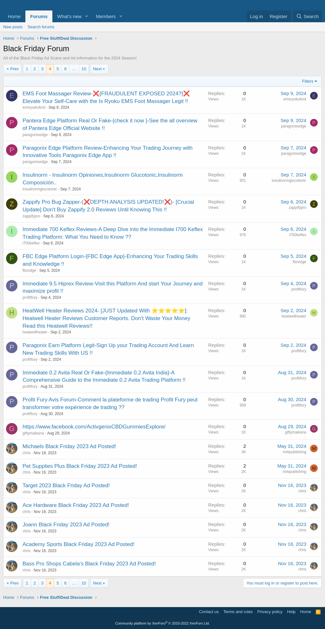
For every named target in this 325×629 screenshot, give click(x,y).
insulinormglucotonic (40, 189)
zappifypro (31, 216)
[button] (86, 16)
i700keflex (31, 243)
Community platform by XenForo (162, 623)
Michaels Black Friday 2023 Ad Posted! (69, 446)
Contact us (209, 611)
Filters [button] (307, 81)
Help (291, 611)
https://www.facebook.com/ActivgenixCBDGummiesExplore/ (94, 427)
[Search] (307, 16)
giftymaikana (33, 433)
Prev (14, 68)
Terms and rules (238, 611)
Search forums (41, 26)
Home (14, 16)
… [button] (74, 68)
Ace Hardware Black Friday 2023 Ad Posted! (76, 505)
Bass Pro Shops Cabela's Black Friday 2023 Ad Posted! (89, 564)
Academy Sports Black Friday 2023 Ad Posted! (78, 544)
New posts (13, 26)
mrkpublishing (294, 452)
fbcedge (29, 270)
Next (97, 68)
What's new (69, 16)
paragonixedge (35, 135)
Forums (39, 16)
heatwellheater (35, 332)
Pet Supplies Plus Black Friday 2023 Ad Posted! (80, 466)
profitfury (30, 297)
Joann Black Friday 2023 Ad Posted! (66, 525)
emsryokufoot (34, 107)
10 (84, 68)
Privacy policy (269, 611)
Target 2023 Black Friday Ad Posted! (66, 485)
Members (106, 16)
